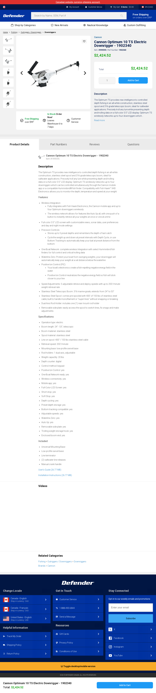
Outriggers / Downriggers (60, 561)
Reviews (94, 144)
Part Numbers (58, 144)
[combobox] (79, 15)
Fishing (41, 561)
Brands (41, 566)
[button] (84, 41)
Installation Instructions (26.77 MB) (55, 475)
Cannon (98, 37)
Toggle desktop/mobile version (78, 666)
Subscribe (131, 618)
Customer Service (93, 7)
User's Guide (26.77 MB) (49, 470)
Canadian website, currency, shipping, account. (78, 2)
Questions (133, 144)
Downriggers (50, 32)
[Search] (123, 15)
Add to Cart (133, 80)
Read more (99, 120)
